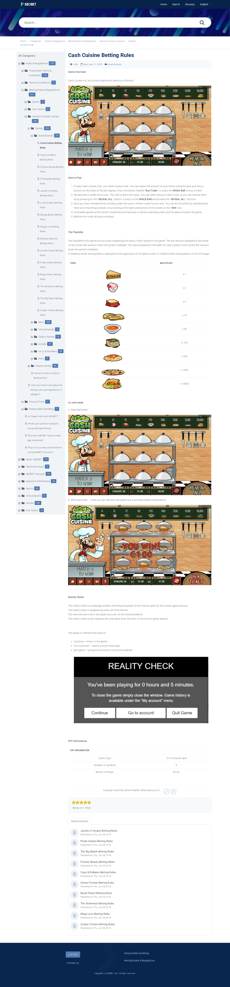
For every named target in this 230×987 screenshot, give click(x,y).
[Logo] (28, 4)
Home (23, 41)
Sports (36, 101)
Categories (35, 41)
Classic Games (43, 365)
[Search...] (115, 22)
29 (48, 474)
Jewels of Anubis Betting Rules (98, 830)
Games (132, 41)
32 (58, 337)
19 (50, 344)
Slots (41, 322)
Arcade (42, 344)
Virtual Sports (33, 495)
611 (32, 94)
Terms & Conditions (40, 82)
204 (38, 503)
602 (35, 121)
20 (61, 351)
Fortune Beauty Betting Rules (97, 861)
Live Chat (73, 954)
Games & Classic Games (112, 41)
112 (45, 75)
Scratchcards (27, 44)
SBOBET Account (35, 474)
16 (54, 481)
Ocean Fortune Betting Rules (97, 882)
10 (46, 459)
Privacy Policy (37, 401)
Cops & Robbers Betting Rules (98, 872)
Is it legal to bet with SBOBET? (43, 416)
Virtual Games (46, 329)
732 (52, 63)
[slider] (81, 802)
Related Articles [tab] (79, 821)
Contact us (73, 963)
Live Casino (38, 109)
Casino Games (46, 336)
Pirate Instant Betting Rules (96, 841)
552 (47, 128)
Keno (41, 358)
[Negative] (173, 790)
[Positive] (166, 790)
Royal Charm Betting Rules (96, 893)
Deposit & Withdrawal (38, 481)
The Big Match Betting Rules (97, 851)
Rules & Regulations (55, 41)
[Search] (202, 22)
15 (57, 135)
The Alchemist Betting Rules (97, 903)
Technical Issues (35, 466)
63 (37, 488)
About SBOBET (34, 459)
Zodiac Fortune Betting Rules (97, 924)
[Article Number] (71, 64)
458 (48, 322)
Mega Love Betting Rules (95, 913)
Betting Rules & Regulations (82, 41)
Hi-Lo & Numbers (48, 351)
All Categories (26, 55)
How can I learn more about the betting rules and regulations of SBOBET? (46, 390)
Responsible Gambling (41, 409)
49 (55, 366)
